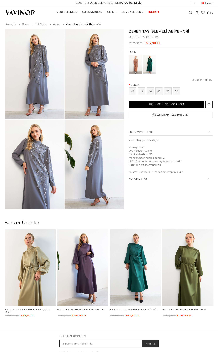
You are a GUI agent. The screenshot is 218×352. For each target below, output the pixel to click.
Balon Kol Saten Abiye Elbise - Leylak (80, 309)
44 (141, 91)
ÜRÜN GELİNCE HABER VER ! (166, 104)
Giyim (25, 24)
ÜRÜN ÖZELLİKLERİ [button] (141, 132)
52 (176, 91)
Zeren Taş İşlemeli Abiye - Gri (83, 24)
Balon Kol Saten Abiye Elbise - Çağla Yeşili (27, 310)
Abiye (56, 24)
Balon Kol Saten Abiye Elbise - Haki (184, 309)
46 (150, 91)
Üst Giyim (41, 24)
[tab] (171, 133)
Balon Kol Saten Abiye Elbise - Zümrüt (133, 309)
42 (132, 91)
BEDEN (135, 84)
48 (159, 91)
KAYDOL (150, 343)
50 (167, 91)
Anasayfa (10, 24)
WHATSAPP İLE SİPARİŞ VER (173, 114)
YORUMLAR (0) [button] (138, 179)
